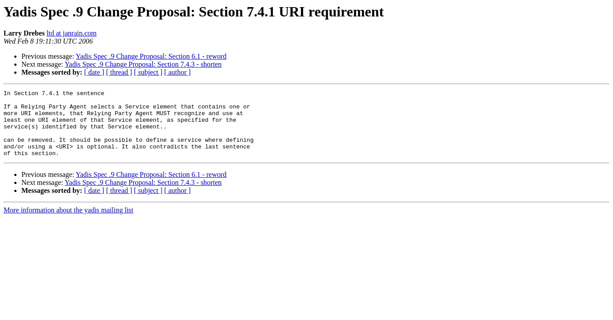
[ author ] (177, 72)
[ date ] (94, 72)
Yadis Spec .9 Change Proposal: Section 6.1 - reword (151, 56)
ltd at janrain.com (72, 33)
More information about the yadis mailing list (69, 223)
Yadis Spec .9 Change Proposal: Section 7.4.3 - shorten (143, 64)
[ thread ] (119, 72)
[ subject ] (148, 72)
